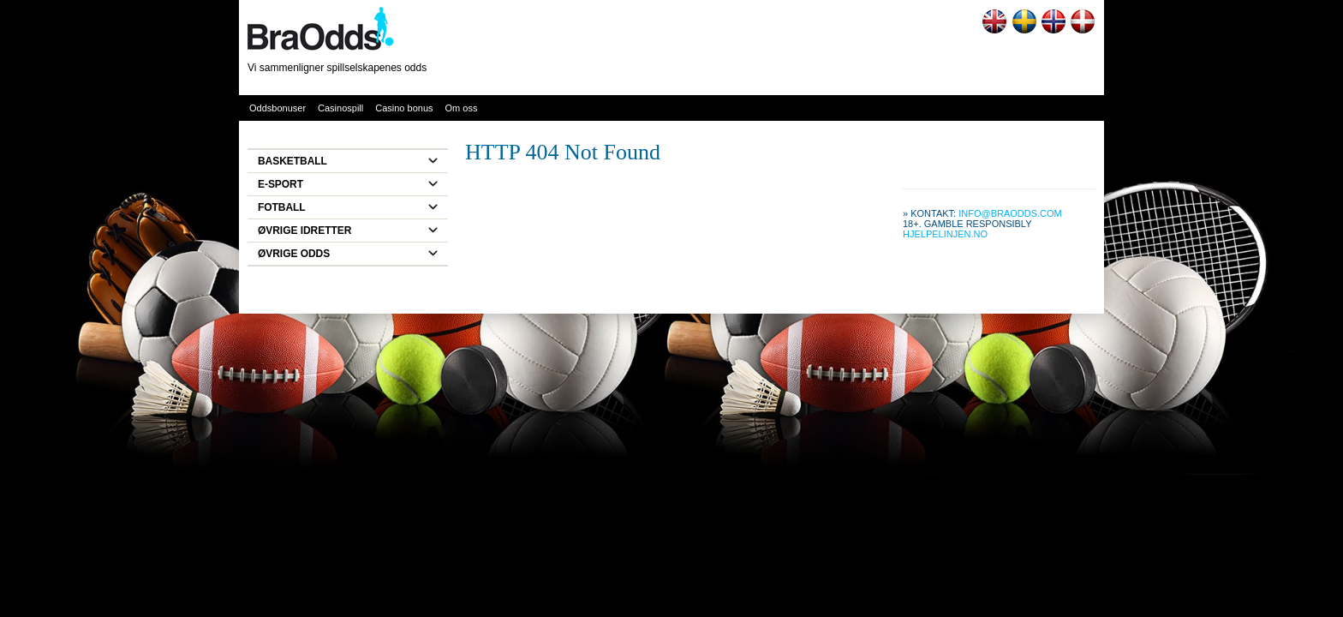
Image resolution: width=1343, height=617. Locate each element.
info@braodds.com (1010, 213)
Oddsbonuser (277, 108)
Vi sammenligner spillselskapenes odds (337, 68)
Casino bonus (404, 108)
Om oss (461, 108)
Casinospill (340, 108)
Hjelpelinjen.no (945, 234)
